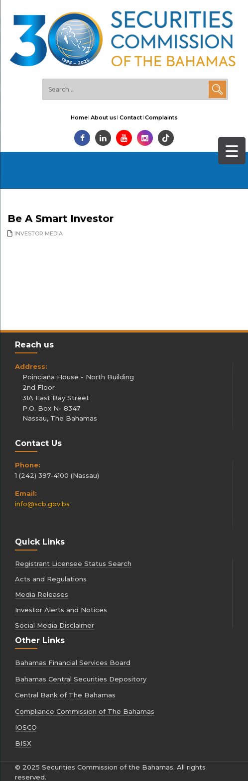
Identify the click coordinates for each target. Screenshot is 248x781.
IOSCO (26, 727)
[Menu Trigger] (232, 150)
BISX (23, 743)
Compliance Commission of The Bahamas (84, 711)
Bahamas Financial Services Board (72, 663)
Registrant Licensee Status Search (73, 563)
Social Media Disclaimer (54, 625)
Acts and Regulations (51, 579)
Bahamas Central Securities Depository (80, 679)
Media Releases (41, 594)
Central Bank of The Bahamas (65, 695)
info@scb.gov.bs (42, 504)
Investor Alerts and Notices (61, 610)
